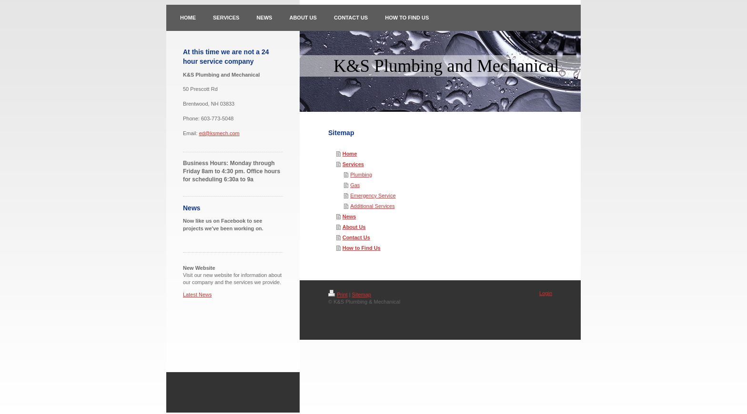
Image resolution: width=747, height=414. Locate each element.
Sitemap (361, 294)
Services (353, 164)
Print (338, 294)
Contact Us (356, 237)
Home (350, 154)
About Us (354, 227)
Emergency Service (372, 195)
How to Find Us (362, 248)
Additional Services (372, 206)
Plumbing (361, 174)
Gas (355, 185)
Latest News (197, 294)
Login (545, 293)
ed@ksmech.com (219, 133)
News (349, 216)
